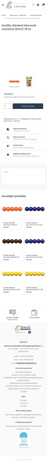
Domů (4, 15)
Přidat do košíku (28, 106)
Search (33, 5)
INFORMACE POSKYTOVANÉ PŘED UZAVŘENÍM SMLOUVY (23, 378)
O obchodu (23, 403)
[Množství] (7, 106)
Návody (23, 406)
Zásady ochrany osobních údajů (24, 375)
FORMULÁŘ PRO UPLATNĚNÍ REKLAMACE (23, 383)
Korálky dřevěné (36, 15)
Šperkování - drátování (18, 15)
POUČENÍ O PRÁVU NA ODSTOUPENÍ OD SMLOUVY (23, 386)
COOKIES (23, 392)
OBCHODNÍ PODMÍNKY (23, 372)
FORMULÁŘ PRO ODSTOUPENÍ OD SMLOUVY (23, 389)
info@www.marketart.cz (26, 363)
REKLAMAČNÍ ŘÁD (23, 380)
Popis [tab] (5, 172)
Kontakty (23, 400)
